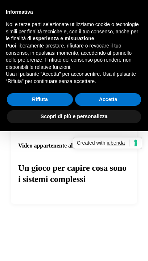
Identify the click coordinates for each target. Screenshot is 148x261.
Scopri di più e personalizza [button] (74, 116)
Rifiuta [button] (40, 99)
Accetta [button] (108, 99)
